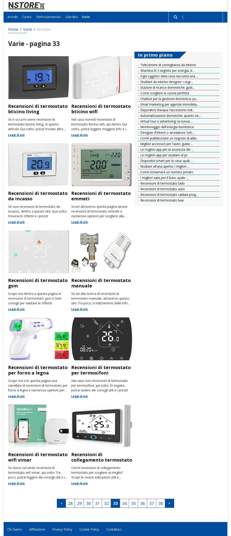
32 (106, 503)
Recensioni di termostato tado (162, 182)
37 (151, 503)
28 (70, 503)
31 (97, 503)
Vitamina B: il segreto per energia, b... (166, 70)
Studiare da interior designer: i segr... (166, 81)
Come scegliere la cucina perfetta (164, 92)
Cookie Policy (89, 529)
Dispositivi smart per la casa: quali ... (166, 160)
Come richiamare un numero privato (166, 171)
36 (142, 503)
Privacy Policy (62, 529)
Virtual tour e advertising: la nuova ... (166, 120)
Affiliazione (37, 529)
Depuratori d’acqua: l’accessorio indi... (166, 109)
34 (124, 503)
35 (133, 503)
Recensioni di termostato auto (162, 188)
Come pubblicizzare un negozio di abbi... (168, 137)
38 (160, 503)
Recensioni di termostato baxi (161, 199)
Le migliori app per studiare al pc (163, 154)
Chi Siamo (14, 529)
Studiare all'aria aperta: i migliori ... (164, 166)
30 (88, 503)
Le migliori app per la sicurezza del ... (166, 149)
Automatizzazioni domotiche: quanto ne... (170, 115)
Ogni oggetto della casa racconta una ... (168, 75)
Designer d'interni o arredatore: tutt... (166, 132)
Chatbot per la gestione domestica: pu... (168, 98)
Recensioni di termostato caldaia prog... (168, 194)
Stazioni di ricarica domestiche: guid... (166, 87)
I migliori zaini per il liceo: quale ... (163, 177)
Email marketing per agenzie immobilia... (169, 104)
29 (79, 503)
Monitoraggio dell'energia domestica (166, 126)
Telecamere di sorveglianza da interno (167, 64)
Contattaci (113, 529)
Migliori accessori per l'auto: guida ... (166, 143)
